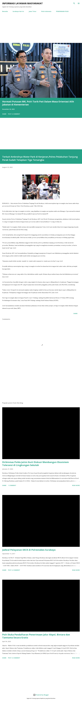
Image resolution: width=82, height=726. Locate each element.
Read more (76, 485)
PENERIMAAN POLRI (62, 11)
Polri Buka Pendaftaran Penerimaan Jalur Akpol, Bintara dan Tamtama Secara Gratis (36, 636)
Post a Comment (14, 114)
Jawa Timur (32, 11)
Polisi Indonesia (46, 11)
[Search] (74, 3)
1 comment (12, 485)
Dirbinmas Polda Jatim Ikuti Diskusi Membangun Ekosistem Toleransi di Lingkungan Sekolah (35, 464)
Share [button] (4, 114)
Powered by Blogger (41, 695)
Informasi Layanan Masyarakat (22, 3)
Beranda (5, 11)
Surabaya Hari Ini (18, 11)
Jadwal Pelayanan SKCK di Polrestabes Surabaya (28, 549)
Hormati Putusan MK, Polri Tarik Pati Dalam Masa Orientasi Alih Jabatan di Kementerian (38, 103)
